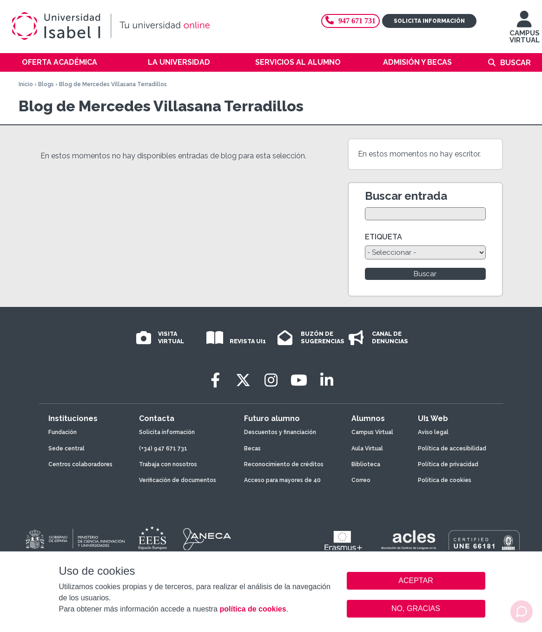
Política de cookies (444, 480)
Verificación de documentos (177, 480)
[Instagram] (271, 380)
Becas (252, 448)
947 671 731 (350, 21)
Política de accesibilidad (452, 448)
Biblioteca (365, 464)
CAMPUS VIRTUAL (524, 31)
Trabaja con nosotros (168, 464)
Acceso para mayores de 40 (282, 480)
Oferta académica (59, 62)
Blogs (46, 84)
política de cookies (252, 609)
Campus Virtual (372, 432)
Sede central (66, 448)
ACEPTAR (416, 580)
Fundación (62, 432)
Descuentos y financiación (280, 432)
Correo (360, 480)
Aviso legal (433, 432)
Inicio (26, 84)
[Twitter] (243, 380)
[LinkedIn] (326, 380)
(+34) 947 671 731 (163, 448)
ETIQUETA (383, 236)
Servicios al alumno (298, 62)
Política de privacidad (448, 464)
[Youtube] (299, 380)
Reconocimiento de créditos (284, 464)
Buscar (515, 62)
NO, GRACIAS (415, 608)
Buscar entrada (406, 196)
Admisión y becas (417, 62)
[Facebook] (215, 380)
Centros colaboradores (80, 464)
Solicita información (429, 21)
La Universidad (179, 62)
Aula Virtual (367, 448)
